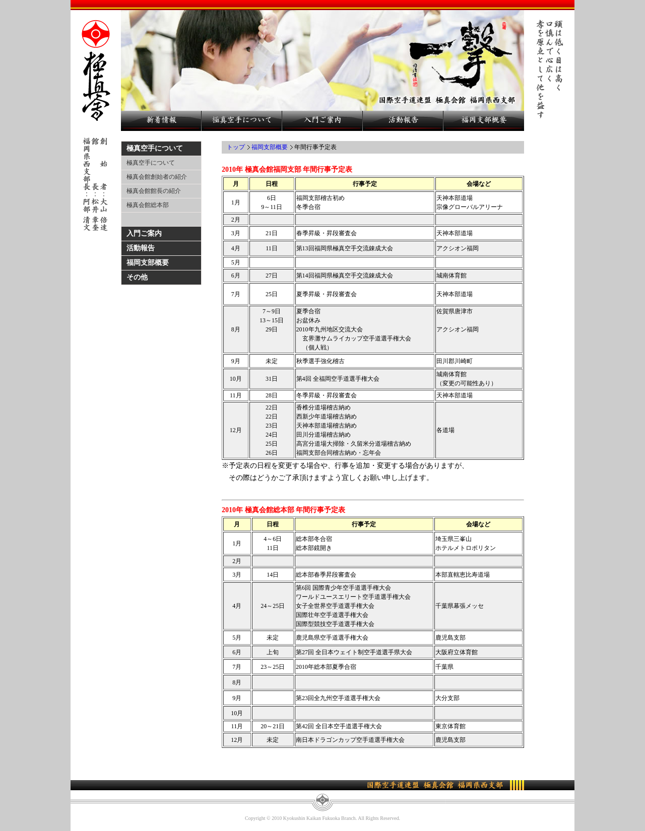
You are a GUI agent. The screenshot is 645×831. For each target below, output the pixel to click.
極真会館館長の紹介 (153, 190)
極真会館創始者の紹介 (156, 176)
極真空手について (242, 121)
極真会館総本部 (147, 205)
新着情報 (161, 121)
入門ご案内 (322, 121)
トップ (236, 147)
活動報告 (403, 121)
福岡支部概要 (483, 121)
